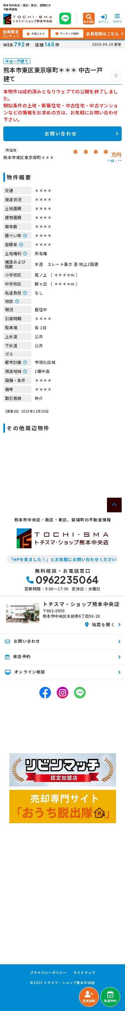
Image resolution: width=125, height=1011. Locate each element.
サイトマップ (84, 972)
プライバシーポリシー (48, 972)
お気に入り (35, 34)
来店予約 (110, 997)
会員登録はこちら (102, 33)
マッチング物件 (67, 34)
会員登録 (89, 997)
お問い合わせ (61, 133)
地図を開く (100, 624)
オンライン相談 (25, 672)
